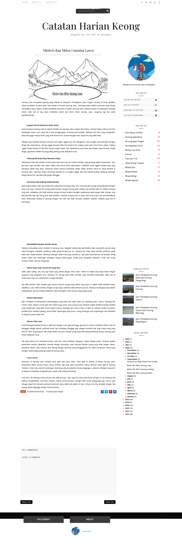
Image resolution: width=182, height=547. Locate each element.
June (129, 382)
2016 (127, 405)
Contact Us (51, 2)
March (130, 391)
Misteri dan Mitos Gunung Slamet (139, 373)
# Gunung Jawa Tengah (54, 391)
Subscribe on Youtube (142, 110)
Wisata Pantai (131, 172)
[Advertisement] (68, 223)
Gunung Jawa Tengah (82, 55)
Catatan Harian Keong (91, 25)
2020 (127, 348)
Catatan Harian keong (66, 55)
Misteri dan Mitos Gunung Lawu (139, 365)
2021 (127, 345)
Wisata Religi (131, 176)
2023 (127, 339)
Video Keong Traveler (134, 163)
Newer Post (26, 502)
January (130, 397)
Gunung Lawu (96, 55)
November (132, 353)
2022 (127, 342)
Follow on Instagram (142, 115)
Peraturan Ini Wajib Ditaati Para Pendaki (142, 362)
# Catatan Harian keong (35, 391)
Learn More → (87, 531)
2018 (127, 402)
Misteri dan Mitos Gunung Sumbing (140, 369)
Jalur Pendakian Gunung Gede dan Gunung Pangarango (146, 278)
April (129, 388)
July (129, 379)
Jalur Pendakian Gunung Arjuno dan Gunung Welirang (146, 310)
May (129, 385)
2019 (127, 399)
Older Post (110, 502)
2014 (127, 411)
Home (25, 2)
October (131, 356)
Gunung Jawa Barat (133, 137)
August (130, 376)
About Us (36, 2)
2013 (127, 414)
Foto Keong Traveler (134, 132)
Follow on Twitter (142, 100)
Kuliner (128, 154)
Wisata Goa (130, 167)
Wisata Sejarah (131, 180)
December (132, 350)
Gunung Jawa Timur (134, 146)
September (132, 359)
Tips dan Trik (131, 158)
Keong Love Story (132, 150)
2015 (127, 408)
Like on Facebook (142, 105)
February (131, 394)
